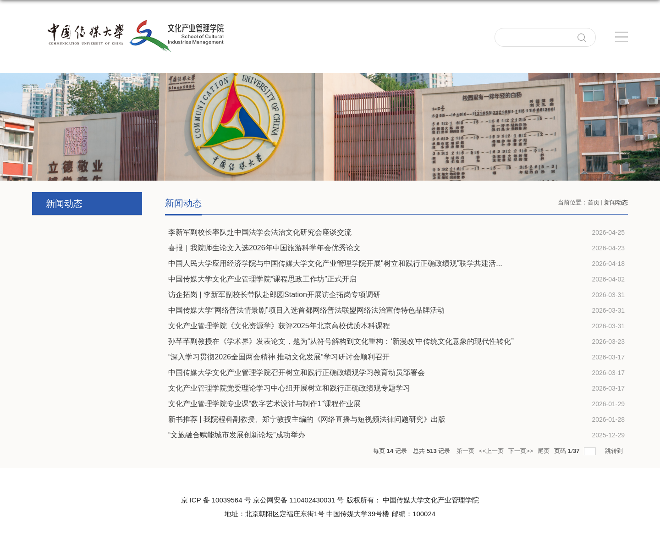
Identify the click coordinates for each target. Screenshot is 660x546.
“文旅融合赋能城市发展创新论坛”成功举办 (236, 435)
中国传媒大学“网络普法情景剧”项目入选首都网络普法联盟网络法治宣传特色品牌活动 (306, 310)
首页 (594, 202)
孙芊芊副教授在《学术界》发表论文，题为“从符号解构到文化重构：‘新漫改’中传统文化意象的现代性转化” (341, 341)
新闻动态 (616, 202)
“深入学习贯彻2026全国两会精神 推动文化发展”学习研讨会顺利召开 (279, 357)
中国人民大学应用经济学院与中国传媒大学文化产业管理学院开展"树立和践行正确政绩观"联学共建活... (335, 263)
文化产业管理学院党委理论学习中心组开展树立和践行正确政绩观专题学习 (289, 388)
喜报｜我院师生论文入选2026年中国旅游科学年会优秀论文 (264, 248)
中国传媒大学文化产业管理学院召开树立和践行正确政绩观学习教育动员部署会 (296, 372)
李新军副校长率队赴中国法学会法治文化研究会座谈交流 (260, 232)
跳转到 (615, 450)
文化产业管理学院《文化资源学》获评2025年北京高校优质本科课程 (279, 326)
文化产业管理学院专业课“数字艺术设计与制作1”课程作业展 (264, 404)
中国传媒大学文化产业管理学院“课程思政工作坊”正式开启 (262, 279)
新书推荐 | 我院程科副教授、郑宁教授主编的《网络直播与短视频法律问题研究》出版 (307, 419)
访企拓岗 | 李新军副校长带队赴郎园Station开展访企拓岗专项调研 (274, 294)
